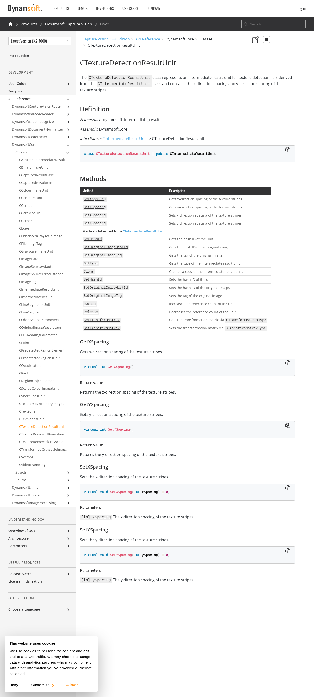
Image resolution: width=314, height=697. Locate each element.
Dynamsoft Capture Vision (68, 24)
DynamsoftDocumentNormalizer (37, 129)
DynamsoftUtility (25, 487)
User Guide (17, 83)
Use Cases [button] (130, 8)
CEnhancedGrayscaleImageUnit (44, 236)
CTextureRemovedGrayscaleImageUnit (47, 441)
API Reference (147, 39)
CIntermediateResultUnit (127, 137)
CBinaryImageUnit (33, 167)
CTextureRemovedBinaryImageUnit (46, 434)
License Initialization (25, 581)
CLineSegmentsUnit (34, 304)
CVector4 (26, 457)
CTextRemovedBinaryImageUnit (44, 403)
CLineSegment (30, 312)
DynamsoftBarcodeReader (33, 114)
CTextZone (27, 411)
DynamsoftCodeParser (29, 137)
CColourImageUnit (33, 190)
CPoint (24, 342)
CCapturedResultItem (36, 182)
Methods (259, 97)
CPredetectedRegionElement (41, 350)
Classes (21, 152)
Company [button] (154, 8)
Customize (42, 685)
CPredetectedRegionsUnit (39, 358)
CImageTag (27, 281)
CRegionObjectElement (37, 381)
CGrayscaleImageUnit (36, 251)
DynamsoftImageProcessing (34, 502)
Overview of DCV (21, 530)
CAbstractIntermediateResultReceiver (47, 159)
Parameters (17, 546)
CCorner (25, 220)
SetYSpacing (266, 123)
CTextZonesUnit (31, 419)
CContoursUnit (30, 198)
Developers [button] (105, 8)
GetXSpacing (266, 104)
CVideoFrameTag (32, 464)
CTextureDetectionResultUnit (42, 426)
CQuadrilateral (31, 365)
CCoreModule (30, 213)
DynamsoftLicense (26, 495)
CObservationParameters (39, 320)
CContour (26, 205)
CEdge (24, 228)
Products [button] (61, 8)
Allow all (73, 685)
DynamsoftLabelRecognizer (33, 121)
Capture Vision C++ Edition (106, 39)
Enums (20, 480)
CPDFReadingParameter (38, 335)
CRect (23, 373)
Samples (15, 91)
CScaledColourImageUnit (39, 388)
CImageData (28, 259)
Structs (21, 472)
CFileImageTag (30, 243)
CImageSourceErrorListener (41, 274)
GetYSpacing (266, 110)
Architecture (18, 538)
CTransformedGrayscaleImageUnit (46, 449)
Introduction (18, 55)
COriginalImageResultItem (40, 327)
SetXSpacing (266, 117)
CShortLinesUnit (32, 396)
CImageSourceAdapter (37, 266)
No (270, 67)
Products (29, 24)
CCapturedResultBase (36, 175)
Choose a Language (24, 609)
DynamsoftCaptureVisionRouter (37, 106)
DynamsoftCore (24, 144)
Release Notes (19, 573)
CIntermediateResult (35, 297)
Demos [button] (82, 8)
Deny (14, 685)
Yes (253, 67)
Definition (259, 91)
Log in (301, 8)
